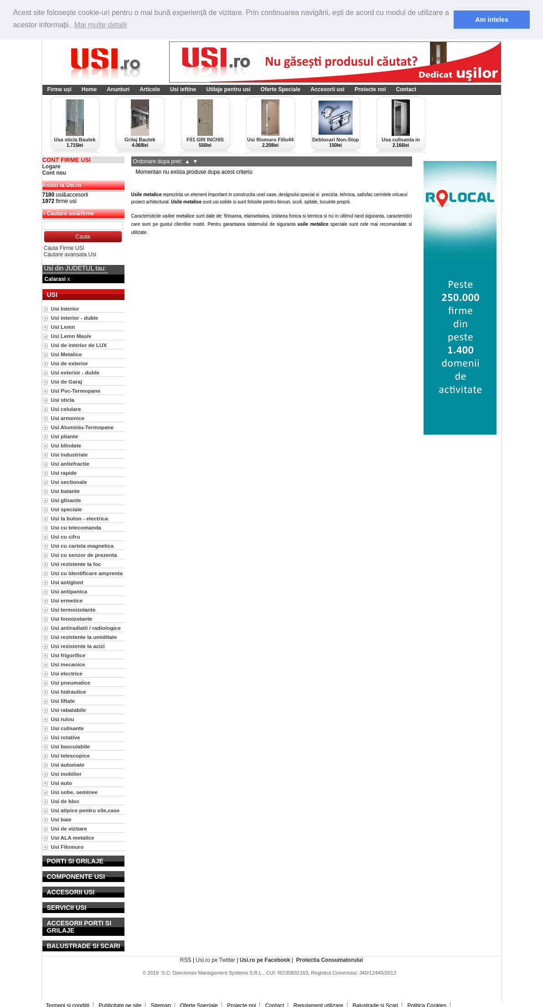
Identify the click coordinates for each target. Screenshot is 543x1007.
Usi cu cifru (65, 537)
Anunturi (118, 89)
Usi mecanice (68, 664)
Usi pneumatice (71, 682)
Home (89, 89)
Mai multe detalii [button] (100, 25)
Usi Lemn (63, 327)
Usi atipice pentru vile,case (85, 810)
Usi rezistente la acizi (78, 646)
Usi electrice (67, 673)
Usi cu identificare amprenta (87, 573)
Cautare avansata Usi (70, 254)
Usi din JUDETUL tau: (75, 268)
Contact (406, 89)
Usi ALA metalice (72, 838)
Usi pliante (64, 436)
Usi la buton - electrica (79, 518)
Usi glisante (66, 500)
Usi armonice (68, 418)
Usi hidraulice (68, 692)
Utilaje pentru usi (228, 89)
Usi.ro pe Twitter (215, 960)
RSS (185, 960)
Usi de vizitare (69, 828)
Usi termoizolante (73, 610)
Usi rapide (64, 473)
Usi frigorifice (68, 655)
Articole (150, 89)
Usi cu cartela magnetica (82, 546)
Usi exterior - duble (75, 372)
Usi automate (68, 765)
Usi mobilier (66, 774)
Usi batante (65, 491)
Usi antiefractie (70, 464)
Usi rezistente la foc (76, 564)
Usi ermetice (67, 600)
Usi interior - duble (74, 318)
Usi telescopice (70, 755)
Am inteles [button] (491, 19)
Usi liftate (63, 701)
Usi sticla (63, 400)
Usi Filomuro (67, 847)
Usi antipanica (69, 591)
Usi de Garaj (67, 381)
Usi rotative (65, 737)
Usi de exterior (69, 363)
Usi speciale (66, 509)
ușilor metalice (178, 215)
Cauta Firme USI (64, 248)
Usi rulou (62, 719)
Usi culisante (67, 728)
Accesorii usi (327, 89)
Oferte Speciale (280, 89)
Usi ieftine (183, 89)
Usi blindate (66, 445)
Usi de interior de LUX (79, 345)
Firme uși (59, 89)
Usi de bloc (65, 801)
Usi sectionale (69, 482)
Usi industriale (69, 454)
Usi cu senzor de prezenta (84, 555)
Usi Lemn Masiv (71, 336)
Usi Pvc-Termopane (76, 391)
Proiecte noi (370, 89)
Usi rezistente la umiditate (84, 637)
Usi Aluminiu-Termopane (82, 427)
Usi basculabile (70, 746)
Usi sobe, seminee (74, 792)
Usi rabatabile (68, 710)
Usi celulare (66, 409)
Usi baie (61, 819)
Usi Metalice (66, 354)
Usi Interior (65, 308)
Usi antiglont (67, 582)
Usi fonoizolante (72, 619)
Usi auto (61, 783)
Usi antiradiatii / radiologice (86, 628)
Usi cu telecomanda (76, 527)
